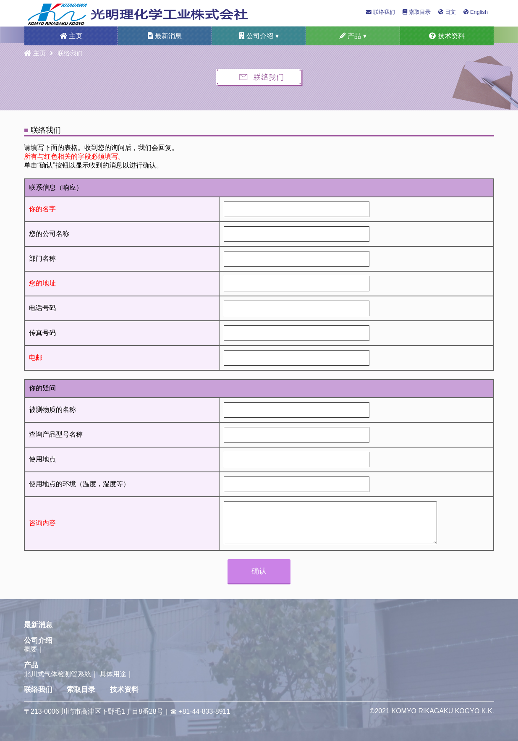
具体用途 (112, 674)
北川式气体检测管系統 (57, 674)
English (475, 12)
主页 (71, 35)
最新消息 (164, 35)
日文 (447, 12)
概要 (30, 649)
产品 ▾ (352, 35)
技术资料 (446, 35)
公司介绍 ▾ (259, 35)
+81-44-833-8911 (204, 711)
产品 (31, 665)
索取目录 (417, 12)
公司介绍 (38, 640)
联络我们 (380, 12)
